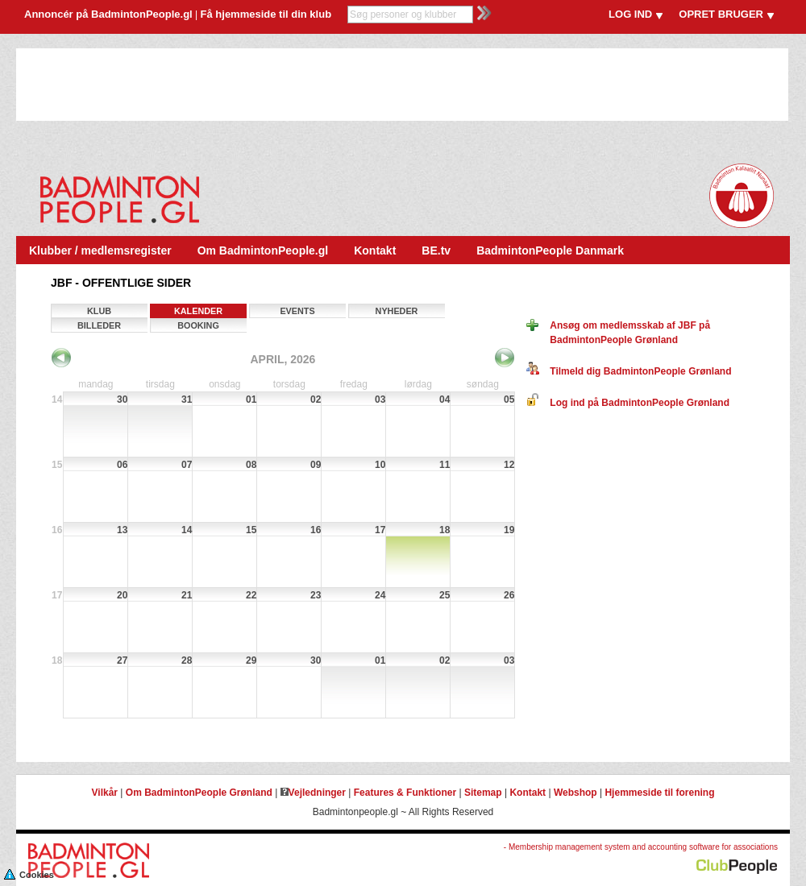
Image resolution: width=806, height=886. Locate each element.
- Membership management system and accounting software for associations (641, 847)
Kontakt (375, 250)
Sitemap (483, 792)
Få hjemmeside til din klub (266, 14)
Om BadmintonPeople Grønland (199, 792)
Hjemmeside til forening (659, 792)
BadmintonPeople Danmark (550, 250)
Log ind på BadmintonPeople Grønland (627, 402)
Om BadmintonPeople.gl (263, 250)
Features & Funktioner (405, 792)
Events (297, 311)
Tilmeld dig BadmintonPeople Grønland (628, 371)
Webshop (575, 792)
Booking (198, 325)
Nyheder (397, 311)
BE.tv (436, 250)
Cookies (29, 873)
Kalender (198, 311)
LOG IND (630, 14)
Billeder (99, 325)
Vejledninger (313, 792)
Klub (99, 311)
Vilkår (105, 792)
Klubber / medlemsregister (100, 250)
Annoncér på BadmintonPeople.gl (108, 14)
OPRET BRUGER (721, 14)
